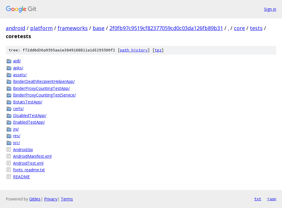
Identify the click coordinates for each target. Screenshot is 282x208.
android (15, 28)
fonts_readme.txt (29, 169)
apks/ (18, 67)
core (239, 28)
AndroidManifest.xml (32, 156)
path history (134, 50)
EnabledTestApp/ (29, 122)
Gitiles (35, 199)
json (271, 198)
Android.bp (23, 149)
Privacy (50, 199)
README (21, 176)
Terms (67, 199)
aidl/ (17, 61)
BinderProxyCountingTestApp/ (41, 88)
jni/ (16, 129)
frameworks (73, 28)
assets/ (20, 74)
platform (41, 28)
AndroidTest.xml (28, 163)
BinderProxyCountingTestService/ (44, 95)
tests (256, 28)
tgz (158, 50)
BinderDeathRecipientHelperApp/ (44, 81)
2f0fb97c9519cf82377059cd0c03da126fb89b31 (166, 28)
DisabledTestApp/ (29, 115)
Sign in (270, 9)
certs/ (18, 108)
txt (257, 198)
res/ (16, 135)
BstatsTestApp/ (27, 102)
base (99, 28)
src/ (16, 142)
